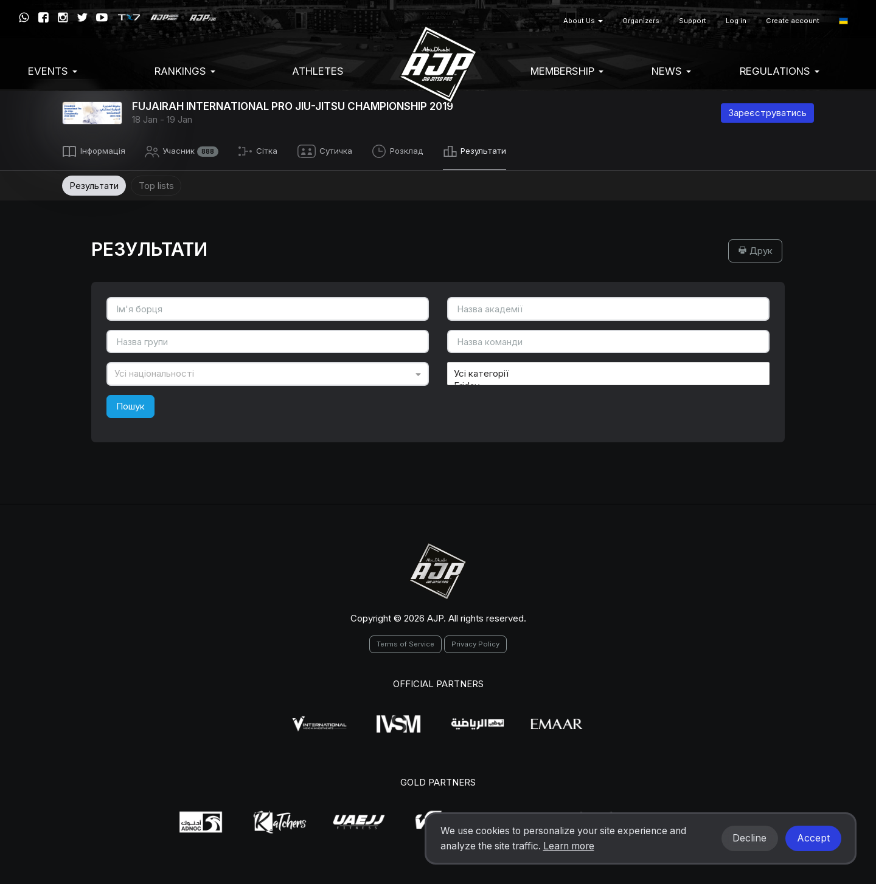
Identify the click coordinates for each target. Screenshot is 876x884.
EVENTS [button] (52, 71)
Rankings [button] (185, 71)
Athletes (318, 71)
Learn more (568, 846)
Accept (813, 838)
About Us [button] (583, 20)
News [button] (671, 71)
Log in (736, 20)
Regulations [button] (779, 71)
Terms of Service (405, 642)
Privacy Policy (475, 642)
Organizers (640, 20)
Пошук (130, 404)
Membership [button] (566, 71)
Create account (792, 20)
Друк (755, 249)
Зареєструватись (767, 112)
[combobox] (267, 372)
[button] (843, 21)
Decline (749, 838)
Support (692, 20)
